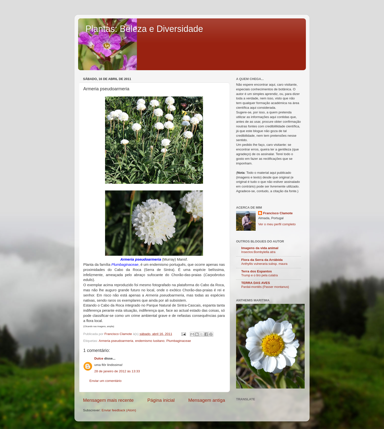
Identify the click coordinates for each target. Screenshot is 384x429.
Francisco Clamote (278, 213)
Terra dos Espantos (256, 271)
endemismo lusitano (150, 341)
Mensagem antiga (206, 400)
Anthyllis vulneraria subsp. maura (264, 264)
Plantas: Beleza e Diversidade (144, 29)
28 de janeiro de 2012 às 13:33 (117, 371)
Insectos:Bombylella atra (258, 252)
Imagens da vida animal (259, 248)
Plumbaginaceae (178, 341)
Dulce (98, 358)
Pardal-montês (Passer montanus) (265, 287)
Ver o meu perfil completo (277, 224)
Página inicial (161, 400)
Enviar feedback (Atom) (119, 410)
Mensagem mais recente (108, 400)
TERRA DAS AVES (255, 283)
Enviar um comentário (105, 381)
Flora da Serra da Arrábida (262, 260)
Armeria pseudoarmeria (116, 341)
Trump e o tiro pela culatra (259, 275)
